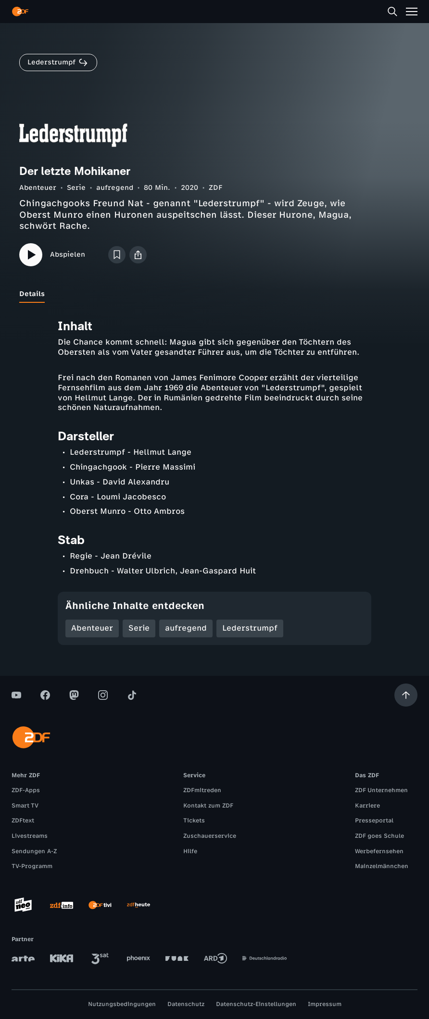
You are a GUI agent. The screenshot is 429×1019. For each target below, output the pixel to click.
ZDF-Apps (26, 790)
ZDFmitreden (202, 790)
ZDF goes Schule (379, 836)
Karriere (367, 805)
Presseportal (374, 820)
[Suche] (392, 11)
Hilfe (190, 851)
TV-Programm (32, 866)
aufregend (114, 188)
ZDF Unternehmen (381, 790)
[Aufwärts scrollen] (405, 695)
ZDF (215, 188)
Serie (76, 188)
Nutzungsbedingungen (122, 1004)
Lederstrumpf (250, 628)
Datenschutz (185, 1004)
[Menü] (411, 11)
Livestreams (30, 836)
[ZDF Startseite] (20, 11)
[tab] (32, 294)
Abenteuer (37, 188)
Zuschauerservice (209, 836)
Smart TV (25, 805)
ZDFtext (23, 820)
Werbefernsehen (379, 851)
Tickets (194, 820)
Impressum (324, 1004)
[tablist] (214, 294)
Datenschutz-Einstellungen (256, 1004)
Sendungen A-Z (34, 851)
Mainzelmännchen (381, 866)
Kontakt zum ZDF (208, 805)
